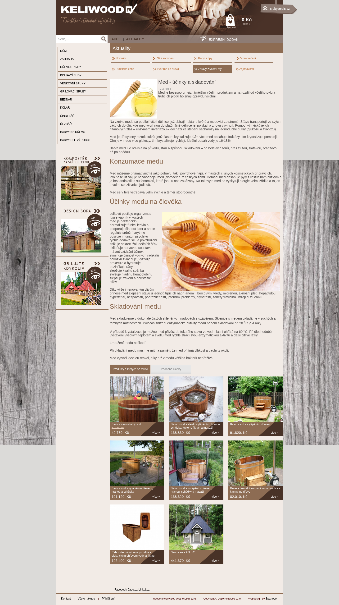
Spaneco (271, 598)
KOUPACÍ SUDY (70, 75)
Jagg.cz (133, 589)
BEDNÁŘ (66, 99)
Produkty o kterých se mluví (130, 369)
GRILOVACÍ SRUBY (73, 91)
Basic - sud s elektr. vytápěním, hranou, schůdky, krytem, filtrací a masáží (196, 426)
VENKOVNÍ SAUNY (73, 83)
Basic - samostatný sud (126, 424)
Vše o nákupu (86, 598)
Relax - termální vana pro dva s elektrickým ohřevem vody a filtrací (133, 554)
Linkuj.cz (144, 589)
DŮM (63, 51)
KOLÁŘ (65, 107)
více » (156, 432)
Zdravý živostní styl (210, 69)
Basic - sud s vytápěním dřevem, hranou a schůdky (132, 490)
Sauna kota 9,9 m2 (183, 552)
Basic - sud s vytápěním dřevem (250, 424)
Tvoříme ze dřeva (168, 69)
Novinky (121, 58)
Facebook (120, 589)
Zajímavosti (246, 69)
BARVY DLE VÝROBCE (75, 140)
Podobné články (171, 369)
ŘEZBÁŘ (66, 124)
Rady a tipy (205, 58)
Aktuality (135, 39)
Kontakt (66, 598)
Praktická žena (125, 69)
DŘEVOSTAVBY (70, 67)
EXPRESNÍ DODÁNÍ (224, 39)
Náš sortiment (165, 58)
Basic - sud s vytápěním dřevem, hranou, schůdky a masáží (191, 490)
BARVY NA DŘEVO (72, 132)
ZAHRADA (67, 59)
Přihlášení (108, 598)
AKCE (116, 39)
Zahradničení (247, 58)
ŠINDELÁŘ (67, 116)
